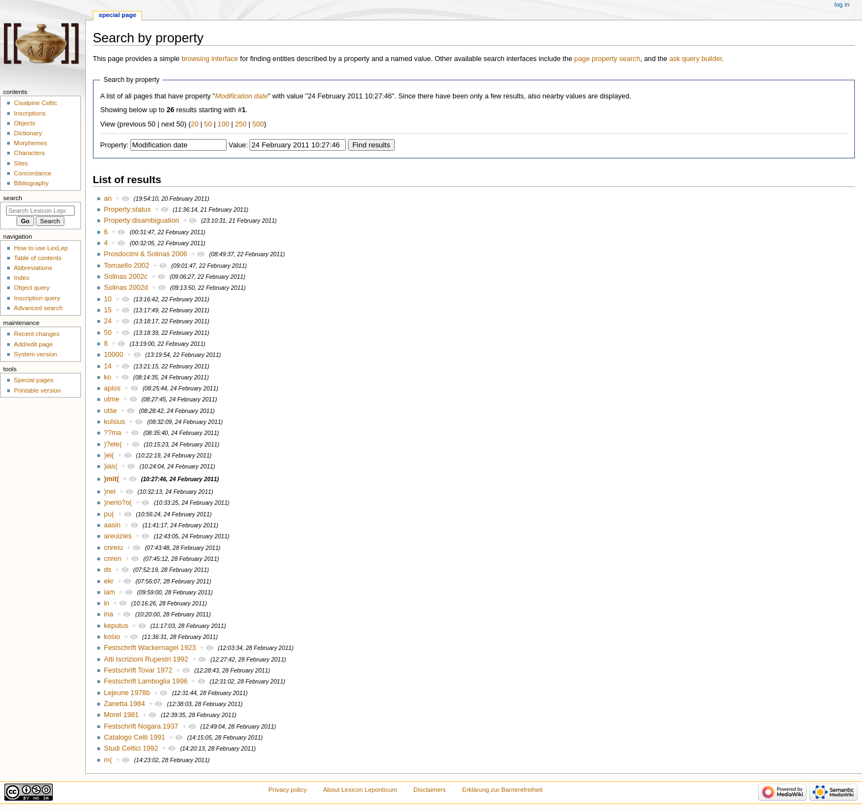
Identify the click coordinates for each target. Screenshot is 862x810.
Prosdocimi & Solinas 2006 (145, 254)
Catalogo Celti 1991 (134, 737)
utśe (110, 411)
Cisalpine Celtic (35, 103)
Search (13, 198)
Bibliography (31, 183)
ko (107, 377)
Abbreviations (33, 268)
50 (208, 124)
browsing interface (209, 59)
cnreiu (113, 548)
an (108, 198)
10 (108, 299)
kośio (112, 637)
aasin (112, 525)
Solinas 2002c (126, 276)
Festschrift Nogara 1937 (141, 726)
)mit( (111, 479)
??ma (112, 433)
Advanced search (38, 308)
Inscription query (37, 298)
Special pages (33, 380)
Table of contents (38, 258)
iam (109, 592)
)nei (109, 491)
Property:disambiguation (141, 220)
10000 (113, 355)
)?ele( (112, 444)
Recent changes (36, 333)
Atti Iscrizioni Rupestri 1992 (146, 659)
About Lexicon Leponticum (360, 789)
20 (194, 124)
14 (108, 366)
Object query (31, 287)
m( (108, 760)
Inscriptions (30, 113)
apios (112, 388)
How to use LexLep (41, 248)
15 (108, 310)
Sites (20, 163)
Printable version (37, 390)
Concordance (32, 173)
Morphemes (30, 143)
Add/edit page (33, 344)
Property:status (127, 209)
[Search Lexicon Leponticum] (40, 211)
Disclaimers (429, 789)
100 (223, 124)
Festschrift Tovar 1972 (138, 670)
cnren (112, 559)
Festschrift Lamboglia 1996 (145, 681)
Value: (238, 145)
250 (240, 124)
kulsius (114, 422)
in (106, 603)
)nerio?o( (118, 502)
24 (108, 321)
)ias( (111, 466)
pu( (109, 514)
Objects (24, 123)
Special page (117, 15)
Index (21, 277)
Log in (842, 4)
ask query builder (695, 59)
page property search (607, 59)
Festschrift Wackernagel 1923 (150, 648)
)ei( (109, 455)
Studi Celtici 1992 (131, 748)
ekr (109, 581)
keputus (116, 626)
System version (35, 354)
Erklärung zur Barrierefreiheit (502, 789)
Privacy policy (287, 789)
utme (111, 399)
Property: (114, 145)
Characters (29, 153)
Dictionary (28, 133)
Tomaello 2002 (127, 265)
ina (108, 614)
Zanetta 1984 (124, 704)
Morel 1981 (121, 715)
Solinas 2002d (126, 287)
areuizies (118, 536)
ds (107, 570)
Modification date (241, 96)
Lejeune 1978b (127, 693)
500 (258, 124)
